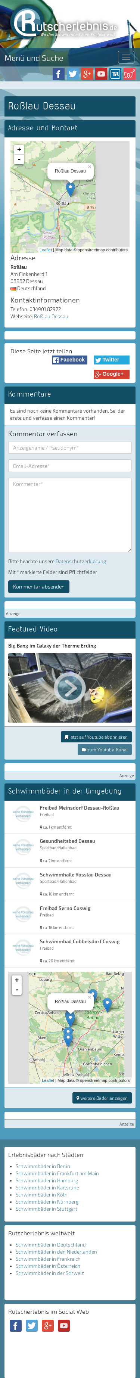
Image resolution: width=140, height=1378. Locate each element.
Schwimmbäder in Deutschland (51, 1245)
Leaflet (46, 250)
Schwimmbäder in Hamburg (47, 1180)
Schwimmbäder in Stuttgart (46, 1209)
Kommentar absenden (39, 586)
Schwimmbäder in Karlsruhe (47, 1188)
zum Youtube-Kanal (105, 749)
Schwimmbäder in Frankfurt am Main (57, 1173)
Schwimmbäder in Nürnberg (47, 1202)
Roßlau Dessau (51, 316)
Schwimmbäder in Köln (42, 1195)
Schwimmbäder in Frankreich (48, 1259)
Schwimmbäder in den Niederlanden (56, 1252)
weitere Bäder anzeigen (102, 1098)
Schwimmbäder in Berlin (43, 1166)
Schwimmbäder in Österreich (48, 1266)
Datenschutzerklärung (81, 561)
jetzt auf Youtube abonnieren (96, 736)
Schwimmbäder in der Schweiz (50, 1273)
